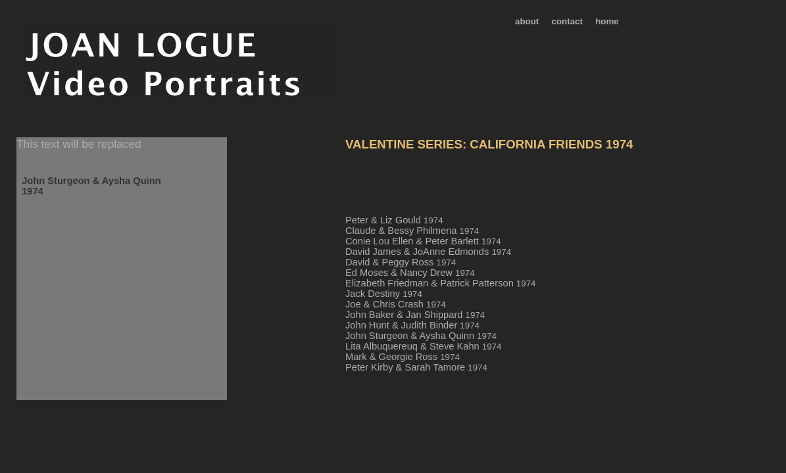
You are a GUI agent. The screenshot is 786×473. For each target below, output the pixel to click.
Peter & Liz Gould (394, 220)
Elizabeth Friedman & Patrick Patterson (440, 283)
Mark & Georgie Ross (402, 356)
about (527, 21)
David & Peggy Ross (400, 262)
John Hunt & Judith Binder (412, 325)
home (607, 21)
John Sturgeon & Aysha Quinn (421, 335)
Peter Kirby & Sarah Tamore (416, 367)
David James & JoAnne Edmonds (428, 251)
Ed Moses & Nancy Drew (410, 272)
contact (567, 21)
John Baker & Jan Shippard (415, 314)
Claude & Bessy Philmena (412, 230)
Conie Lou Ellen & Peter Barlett (423, 241)
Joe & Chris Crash (395, 304)
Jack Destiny (383, 293)
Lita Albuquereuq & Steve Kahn (423, 346)
